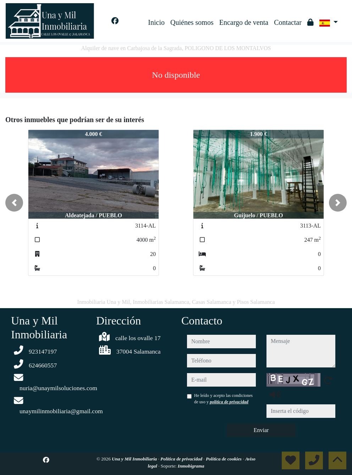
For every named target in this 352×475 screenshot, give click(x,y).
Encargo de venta (243, 22)
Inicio (156, 22)
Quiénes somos (192, 22)
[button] (14, 203)
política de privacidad (229, 401)
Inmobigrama (191, 466)
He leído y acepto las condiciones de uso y (223, 398)
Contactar (288, 22)
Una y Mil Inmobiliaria (135, 459)
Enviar (261, 430)
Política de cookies (224, 459)
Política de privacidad (181, 459)
